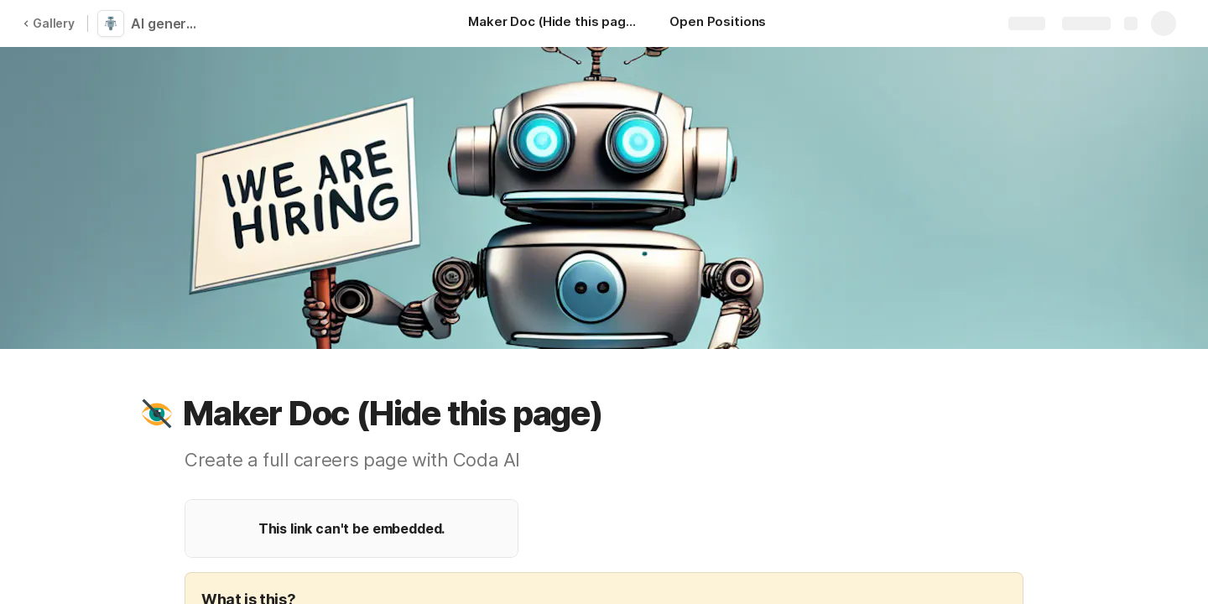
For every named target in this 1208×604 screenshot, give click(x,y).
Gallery (49, 23)
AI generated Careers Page (169, 23)
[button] (157, 413)
